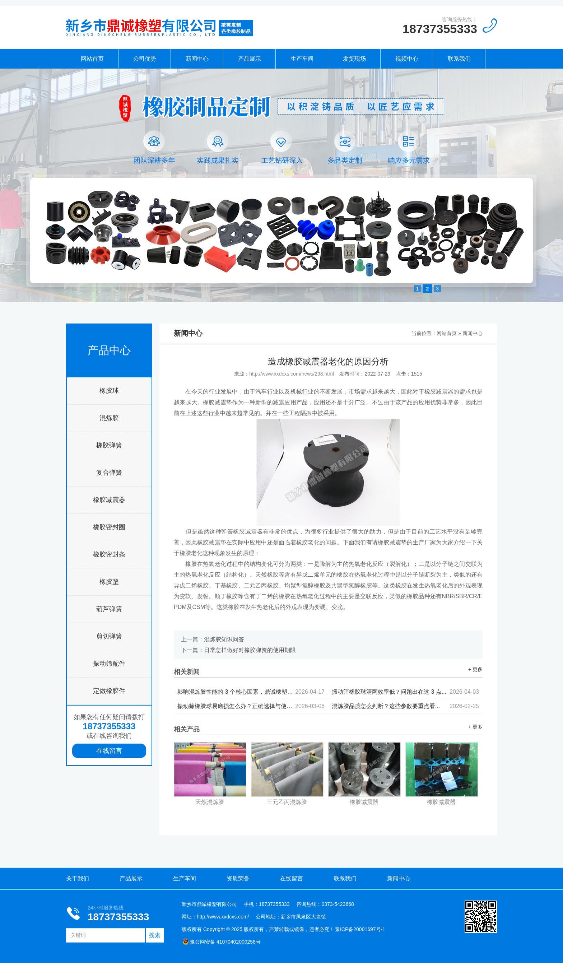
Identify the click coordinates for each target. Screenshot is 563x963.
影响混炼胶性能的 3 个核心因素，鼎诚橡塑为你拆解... (251, 691)
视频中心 (406, 59)
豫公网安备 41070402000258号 (221, 942)
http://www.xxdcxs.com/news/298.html (291, 374)
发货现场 (354, 59)
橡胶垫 (109, 581)
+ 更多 (475, 669)
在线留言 (109, 750)
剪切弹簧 (109, 636)
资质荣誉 (238, 878)
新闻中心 (197, 59)
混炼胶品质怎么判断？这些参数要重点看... (405, 706)
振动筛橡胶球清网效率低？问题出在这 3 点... (405, 691)
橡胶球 (109, 390)
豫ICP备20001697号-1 (360, 929)
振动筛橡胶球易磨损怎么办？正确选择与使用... (251, 706)
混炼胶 (109, 418)
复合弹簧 (109, 472)
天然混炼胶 (209, 802)
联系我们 (459, 59)
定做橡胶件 (109, 690)
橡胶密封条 (109, 554)
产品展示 (249, 59)
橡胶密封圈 (109, 527)
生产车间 (301, 59)
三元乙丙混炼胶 (287, 802)
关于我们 (77, 878)
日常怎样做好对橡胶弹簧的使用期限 (250, 650)
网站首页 (92, 59)
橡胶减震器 (109, 499)
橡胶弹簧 (109, 445)
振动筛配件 (109, 663)
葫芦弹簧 (109, 609)
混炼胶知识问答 (224, 639)
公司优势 (144, 59)
